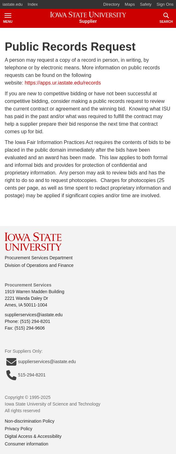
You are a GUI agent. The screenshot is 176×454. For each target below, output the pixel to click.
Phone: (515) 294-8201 (27, 321)
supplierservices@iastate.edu (34, 314)
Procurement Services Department (39, 257)
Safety (146, 4)
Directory (111, 4)
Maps (130, 4)
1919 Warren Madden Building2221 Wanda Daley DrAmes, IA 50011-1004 (34, 298)
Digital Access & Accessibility (33, 436)
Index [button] (33, 4)
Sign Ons (165, 4)
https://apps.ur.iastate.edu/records (63, 82)
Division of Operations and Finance (39, 265)
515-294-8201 (26, 375)
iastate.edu (13, 4)
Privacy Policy (18, 428)
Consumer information (26, 443)
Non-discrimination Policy (29, 421)
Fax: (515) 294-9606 (25, 328)
